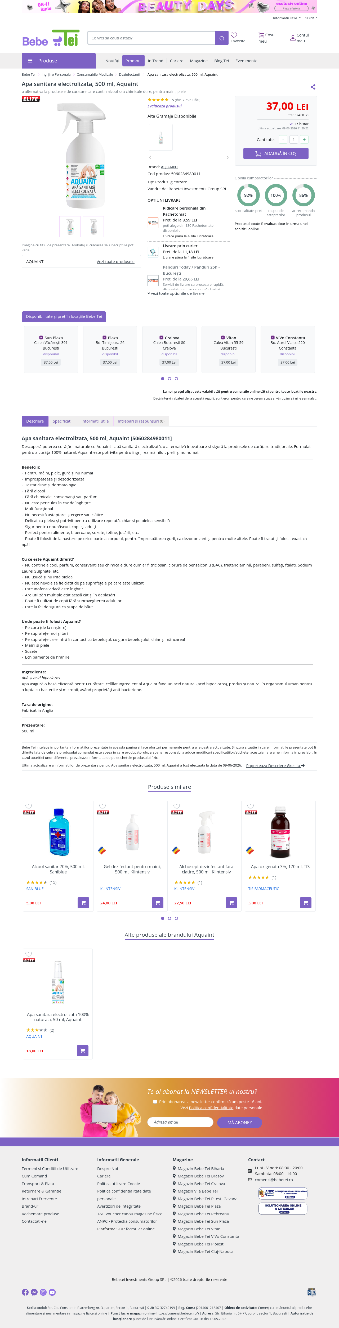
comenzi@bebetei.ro (274, 1179)
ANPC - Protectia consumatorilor (127, 1221)
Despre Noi (107, 1168)
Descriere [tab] (35, 421)
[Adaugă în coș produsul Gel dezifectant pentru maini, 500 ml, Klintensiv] (157, 902)
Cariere (104, 1176)
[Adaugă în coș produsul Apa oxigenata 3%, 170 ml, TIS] (305, 902)
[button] (162, 379)
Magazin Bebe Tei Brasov (198, 1176)
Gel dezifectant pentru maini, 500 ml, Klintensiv (132, 869)
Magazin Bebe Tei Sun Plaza (201, 1221)
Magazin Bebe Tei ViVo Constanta (206, 1236)
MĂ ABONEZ (240, 1123)
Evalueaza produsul (165, 105)
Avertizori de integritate (119, 1206)
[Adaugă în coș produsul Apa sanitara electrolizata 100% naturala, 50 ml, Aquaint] (82, 1050)
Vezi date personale (221, 1107)
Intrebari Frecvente (39, 1198)
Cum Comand (34, 1176)
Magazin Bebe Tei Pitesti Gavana (205, 1198)
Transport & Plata (38, 1183)
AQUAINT (169, 166)
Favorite (238, 38)
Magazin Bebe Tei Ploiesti (199, 1244)
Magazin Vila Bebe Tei (195, 1191)
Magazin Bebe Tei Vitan (197, 1228)
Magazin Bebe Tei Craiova (199, 1183)
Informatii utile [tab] (95, 421)
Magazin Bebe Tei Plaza (197, 1206)
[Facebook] (25, 1292)
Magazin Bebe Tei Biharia (198, 1168)
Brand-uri (30, 1206)
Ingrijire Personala (56, 74)
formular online (140, 1228)
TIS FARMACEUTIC (263, 888)
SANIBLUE (34, 888)
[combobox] (151, 38)
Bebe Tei (28, 74)
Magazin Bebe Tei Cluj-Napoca (203, 1251)
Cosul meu (267, 36)
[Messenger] (34, 1292)
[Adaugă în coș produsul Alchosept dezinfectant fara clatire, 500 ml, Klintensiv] (231, 902)
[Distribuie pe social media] (313, 87)
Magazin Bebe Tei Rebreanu (201, 1213)
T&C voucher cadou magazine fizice (129, 1213)
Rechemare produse (40, 1213)
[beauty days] (169, 6)
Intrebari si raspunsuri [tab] (141, 421)
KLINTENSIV (110, 888)
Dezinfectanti (129, 74)
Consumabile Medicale (95, 74)
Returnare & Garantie (41, 1191)
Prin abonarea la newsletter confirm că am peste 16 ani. (210, 1101)
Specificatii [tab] (63, 421)
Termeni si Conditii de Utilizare (50, 1168)
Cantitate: (266, 139)
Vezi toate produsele (116, 261)
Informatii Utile (285, 18)
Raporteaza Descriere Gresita (275, 765)
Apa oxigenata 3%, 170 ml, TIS (280, 866)
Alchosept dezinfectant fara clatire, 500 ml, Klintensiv (206, 869)
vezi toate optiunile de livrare (176, 293)
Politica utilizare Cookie (118, 1183)
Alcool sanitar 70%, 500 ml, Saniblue (58, 869)
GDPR (310, 18)
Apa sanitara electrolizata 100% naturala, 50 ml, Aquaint (58, 1017)
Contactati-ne (34, 1221)
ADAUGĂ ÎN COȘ (276, 154)
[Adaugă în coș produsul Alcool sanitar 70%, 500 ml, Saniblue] (83, 902)
